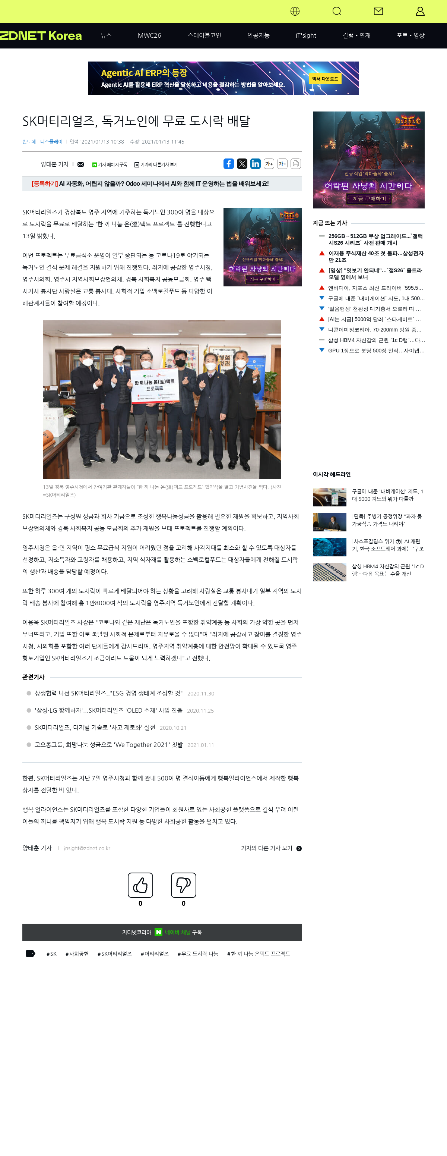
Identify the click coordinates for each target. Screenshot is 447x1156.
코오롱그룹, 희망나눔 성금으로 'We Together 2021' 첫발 (109, 745)
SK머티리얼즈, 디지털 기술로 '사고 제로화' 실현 (95, 728)
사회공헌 (79, 953)
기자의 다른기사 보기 (156, 165)
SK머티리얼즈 (116, 953)
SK (53, 953)
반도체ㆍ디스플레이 (42, 141)
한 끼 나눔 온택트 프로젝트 (260, 953)
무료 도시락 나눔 (199, 953)
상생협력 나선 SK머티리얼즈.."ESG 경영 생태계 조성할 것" (109, 693)
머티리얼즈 (157, 953)
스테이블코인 (204, 35)
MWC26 (149, 35)
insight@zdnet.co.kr (87, 848)
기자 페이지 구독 (109, 165)
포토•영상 (411, 35)
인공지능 (258, 35)
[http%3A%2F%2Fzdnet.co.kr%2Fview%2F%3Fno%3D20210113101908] (255, 163)
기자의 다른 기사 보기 (271, 848)
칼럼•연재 (357, 35)
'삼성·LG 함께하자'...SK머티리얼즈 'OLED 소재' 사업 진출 (109, 710)
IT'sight (306, 35)
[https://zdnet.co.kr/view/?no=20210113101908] (229, 163)
